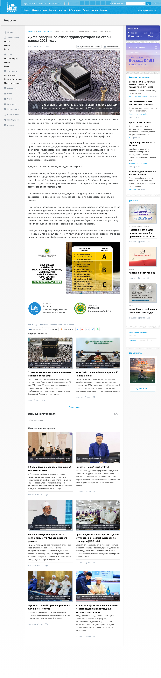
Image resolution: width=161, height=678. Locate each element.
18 (68, 599)
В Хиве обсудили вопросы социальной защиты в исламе (49, 469)
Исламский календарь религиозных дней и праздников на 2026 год (142, 233)
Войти (141, 10)
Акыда (7, 45)
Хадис (7, 49)
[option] (143, 370)
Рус (148, 3)
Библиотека (74, 10)
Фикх (6, 66)
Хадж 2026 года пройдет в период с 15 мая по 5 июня (97, 374)
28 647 (40, 46)
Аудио (94, 10)
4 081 (40, 495)
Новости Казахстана (13, 79)
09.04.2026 (79, 397)
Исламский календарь (139, 226)
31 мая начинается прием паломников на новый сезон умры (49, 374)
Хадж (35, 325)
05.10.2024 (32, 624)
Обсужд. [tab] (133, 336)
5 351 (40, 624)
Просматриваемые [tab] (138, 332)
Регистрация (150, 10)
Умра (41, 325)
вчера (30, 400)
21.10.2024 (32, 46)
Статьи (52, 10)
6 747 (88, 491)
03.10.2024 (79, 636)
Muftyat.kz (93, 308)
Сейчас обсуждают (139, 77)
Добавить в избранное (89, 46)
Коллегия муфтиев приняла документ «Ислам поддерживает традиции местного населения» (97, 608)
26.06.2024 (132, 278)
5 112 (40, 566)
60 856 (141, 318)
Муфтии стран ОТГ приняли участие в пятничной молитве (49, 607)
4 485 (88, 636)
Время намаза (55, 3)
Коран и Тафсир (11, 58)
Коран (7, 41)
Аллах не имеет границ (142, 273)
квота (71, 325)
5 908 (88, 563)
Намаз (27, 10)
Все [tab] (152, 340)
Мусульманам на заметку (35, 3)
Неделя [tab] (142, 340)
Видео (86, 10)
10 (68, 460)
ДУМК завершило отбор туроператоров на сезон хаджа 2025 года (83, 31)
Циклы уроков (39, 10)
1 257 (37, 400)
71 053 (141, 242)
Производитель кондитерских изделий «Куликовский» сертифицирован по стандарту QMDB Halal (97, 538)
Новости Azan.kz (11, 75)
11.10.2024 (79, 491)
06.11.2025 (132, 242)
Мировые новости (12, 83)
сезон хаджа (63, 325)
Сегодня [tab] (133, 340)
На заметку (135, 353)
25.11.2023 (132, 318)
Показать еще (74, 407)
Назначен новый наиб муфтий (92, 467)
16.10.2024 (32, 495)
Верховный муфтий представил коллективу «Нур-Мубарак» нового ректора (47, 538)
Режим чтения (111, 46)
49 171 (141, 278)
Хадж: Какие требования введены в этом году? (143, 311)
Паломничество (50, 325)
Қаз (154, 3)
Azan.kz (47, 306)
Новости (62, 10)
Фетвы (103, 10)
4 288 (88, 397)
